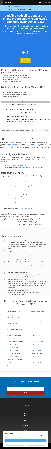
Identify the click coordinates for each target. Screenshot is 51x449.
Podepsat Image (37, 321)
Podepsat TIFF (14, 356)
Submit (25, 392)
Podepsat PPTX (37, 350)
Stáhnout (25, 60)
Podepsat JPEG (14, 327)
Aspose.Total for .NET (34, 144)
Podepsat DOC (37, 309)
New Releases (25, 415)
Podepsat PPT (14, 350)
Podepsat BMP (14, 309)
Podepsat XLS (14, 362)
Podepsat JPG (37, 327)
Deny (36, 443)
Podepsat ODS (37, 332)
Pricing (25, 418)
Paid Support (25, 427)
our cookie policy (19, 437)
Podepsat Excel (37, 315)
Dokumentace (23, 165)
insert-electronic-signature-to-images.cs (11, 130)
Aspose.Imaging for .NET (14, 144)
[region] (25, 116)
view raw (47, 130)
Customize (14, 443)
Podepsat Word (37, 356)
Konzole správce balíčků (24, 167)
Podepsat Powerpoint (37, 344)
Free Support (25, 425)
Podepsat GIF (13, 321)
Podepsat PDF (37, 338)
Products (25, 413)
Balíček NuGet (13, 165)
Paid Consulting (25, 430)
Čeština (41, 2)
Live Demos (25, 423)
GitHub (31, 130)
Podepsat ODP (14, 332)
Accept (25, 440)
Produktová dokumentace (25, 208)
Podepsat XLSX (37, 362)
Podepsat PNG (14, 344)
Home (25, 411)
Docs (25, 420)
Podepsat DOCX (14, 315)
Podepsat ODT (14, 338)
